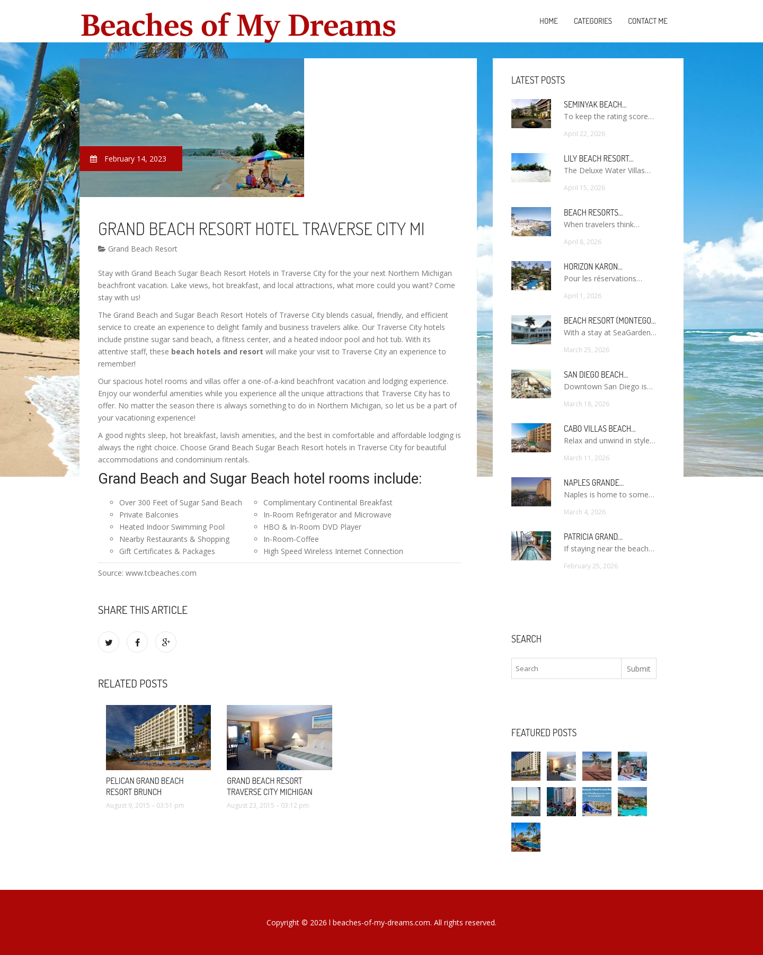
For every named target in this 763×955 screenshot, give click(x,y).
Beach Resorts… (593, 212)
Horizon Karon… (593, 266)
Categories (593, 21)
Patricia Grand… (593, 536)
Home (548, 21)
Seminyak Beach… (595, 104)
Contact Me (648, 21)
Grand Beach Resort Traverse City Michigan (269, 786)
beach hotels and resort (217, 351)
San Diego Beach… (596, 374)
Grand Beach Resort (138, 249)
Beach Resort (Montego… (609, 320)
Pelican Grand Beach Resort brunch (145, 786)
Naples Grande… (594, 482)
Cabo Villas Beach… (600, 428)
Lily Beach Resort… (599, 158)
